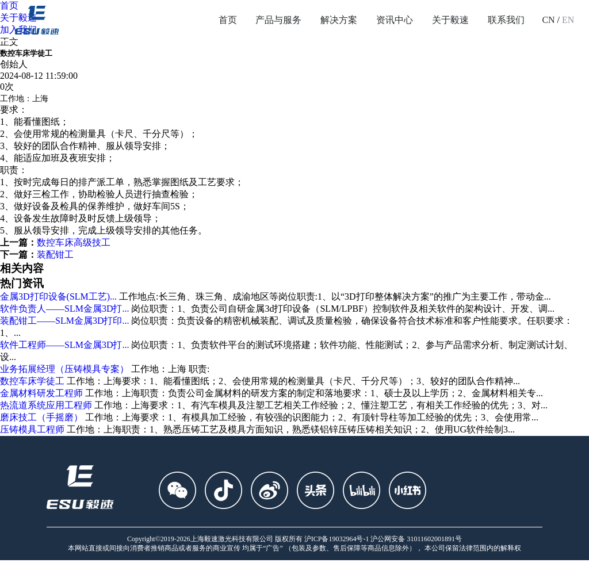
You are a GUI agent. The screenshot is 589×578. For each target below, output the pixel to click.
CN (548, 20)
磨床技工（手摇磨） (41, 417)
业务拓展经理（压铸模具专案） (64, 369)
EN (568, 20)
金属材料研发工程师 (41, 393)
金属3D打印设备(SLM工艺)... (58, 296)
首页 (228, 20)
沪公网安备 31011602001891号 (416, 539)
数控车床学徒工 (32, 381)
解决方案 (338, 20)
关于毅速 (450, 20)
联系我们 (506, 20)
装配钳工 (55, 254)
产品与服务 (278, 20)
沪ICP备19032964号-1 (336, 539)
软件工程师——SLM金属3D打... (64, 345)
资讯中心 (394, 20)
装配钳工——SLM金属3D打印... (64, 321)
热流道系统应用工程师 (46, 405)
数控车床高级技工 (73, 242)
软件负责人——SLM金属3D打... (64, 308)
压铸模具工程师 (32, 429)
